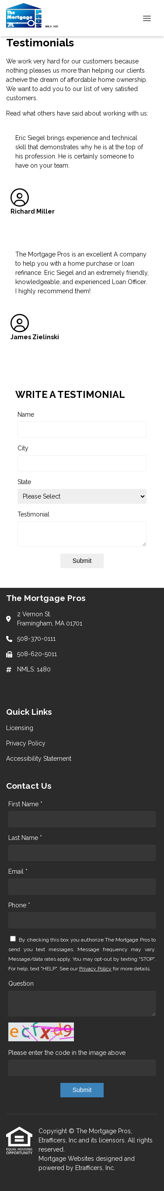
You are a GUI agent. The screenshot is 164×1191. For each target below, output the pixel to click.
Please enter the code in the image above (67, 1052)
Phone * (19, 905)
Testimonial (33, 514)
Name (25, 414)
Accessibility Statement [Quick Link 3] (38, 758)
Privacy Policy (95, 969)
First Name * (25, 804)
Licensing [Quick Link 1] (19, 727)
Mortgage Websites (67, 1158)
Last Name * (25, 837)
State (24, 481)
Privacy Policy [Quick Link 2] (25, 743)
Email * (18, 871)
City (22, 448)
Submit (82, 560)
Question (21, 983)
